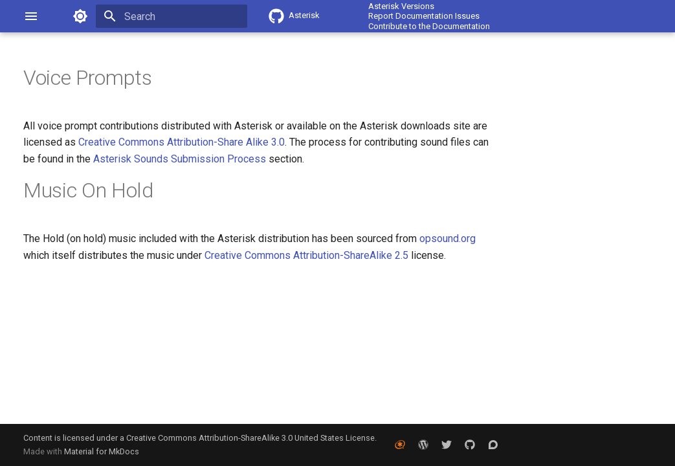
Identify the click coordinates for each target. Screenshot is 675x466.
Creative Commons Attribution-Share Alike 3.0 (181, 142)
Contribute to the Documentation (429, 26)
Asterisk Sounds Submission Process (179, 159)
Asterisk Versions (401, 6)
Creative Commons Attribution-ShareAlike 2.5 (306, 255)
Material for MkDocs (101, 451)
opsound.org (447, 238)
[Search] (171, 16)
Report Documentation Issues (424, 16)
